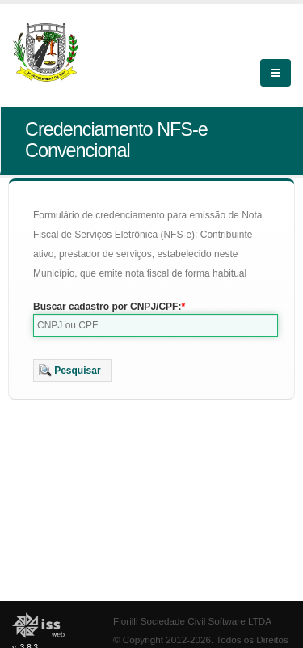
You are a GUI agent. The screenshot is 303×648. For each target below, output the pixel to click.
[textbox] (155, 325)
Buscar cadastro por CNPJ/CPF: (107, 306)
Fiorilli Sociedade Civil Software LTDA (192, 621)
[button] (72, 370)
